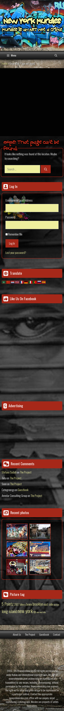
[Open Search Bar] (56, 55)
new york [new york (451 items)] (25, 610)
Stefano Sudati (9, 472)
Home (5, 63)
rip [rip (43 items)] (34, 611)
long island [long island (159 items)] (9, 611)
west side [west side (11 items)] (42, 612)
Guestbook (23, 490)
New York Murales (32, 21)
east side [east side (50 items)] (48, 604)
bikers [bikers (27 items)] (23, 604)
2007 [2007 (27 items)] (16, 604)
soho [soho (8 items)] (37, 612)
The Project (25, 472)
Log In (12, 243)
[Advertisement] (32, 102)
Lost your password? (15, 252)
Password (10, 217)
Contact (56, 634)
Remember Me (15, 234)
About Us (17, 634)
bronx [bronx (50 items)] (29, 604)
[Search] (46, 169)
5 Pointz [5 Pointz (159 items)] (7, 604)
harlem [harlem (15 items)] (56, 604)
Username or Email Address (19, 200)
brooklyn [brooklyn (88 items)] (38, 604)
